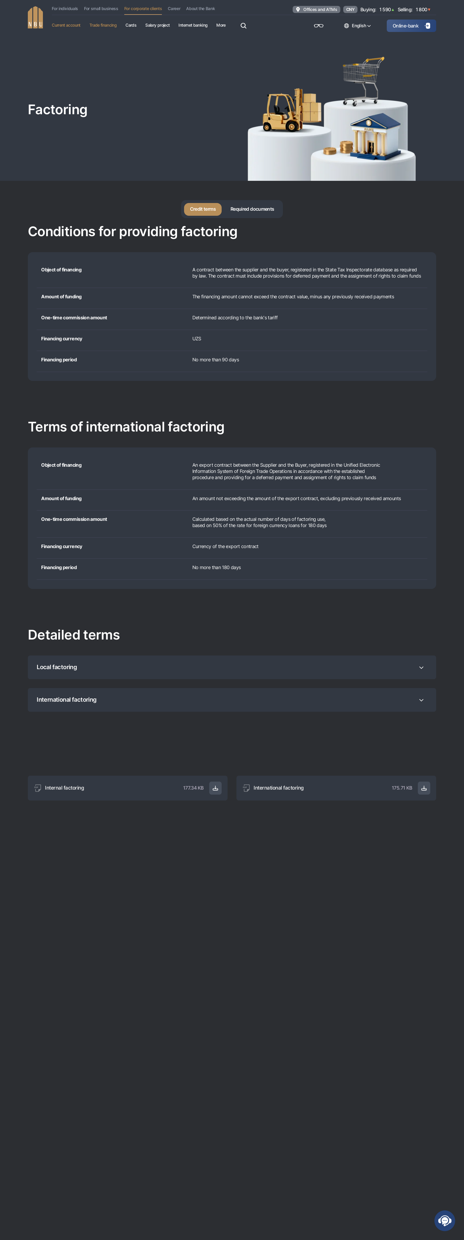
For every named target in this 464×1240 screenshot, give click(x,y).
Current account (66, 25)
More (220, 25)
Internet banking (192, 25)
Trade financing (103, 25)
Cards (130, 25)
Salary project (157, 25)
